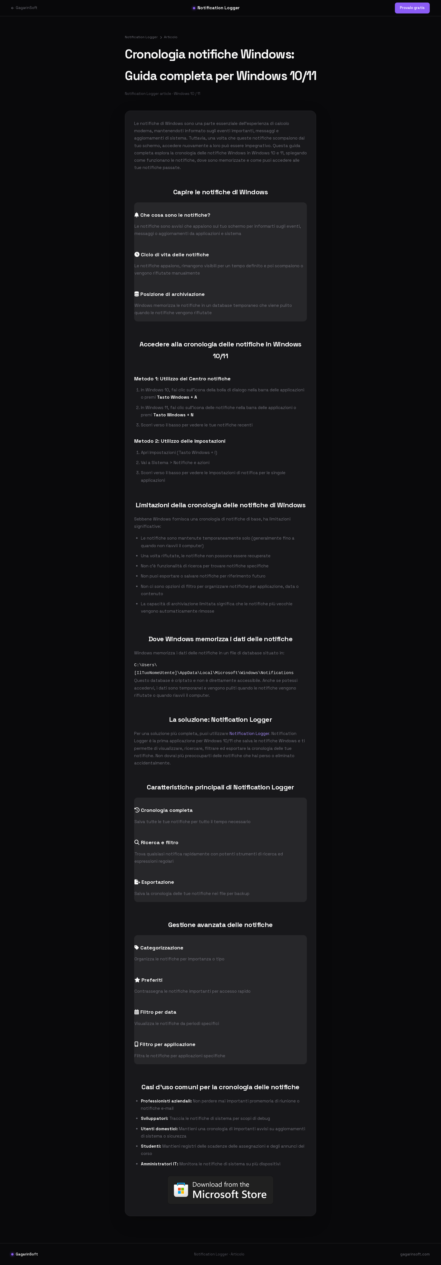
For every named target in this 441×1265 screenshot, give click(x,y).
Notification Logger (216, 7)
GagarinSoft (24, 7)
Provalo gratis (412, 7)
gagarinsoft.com (415, 1253)
